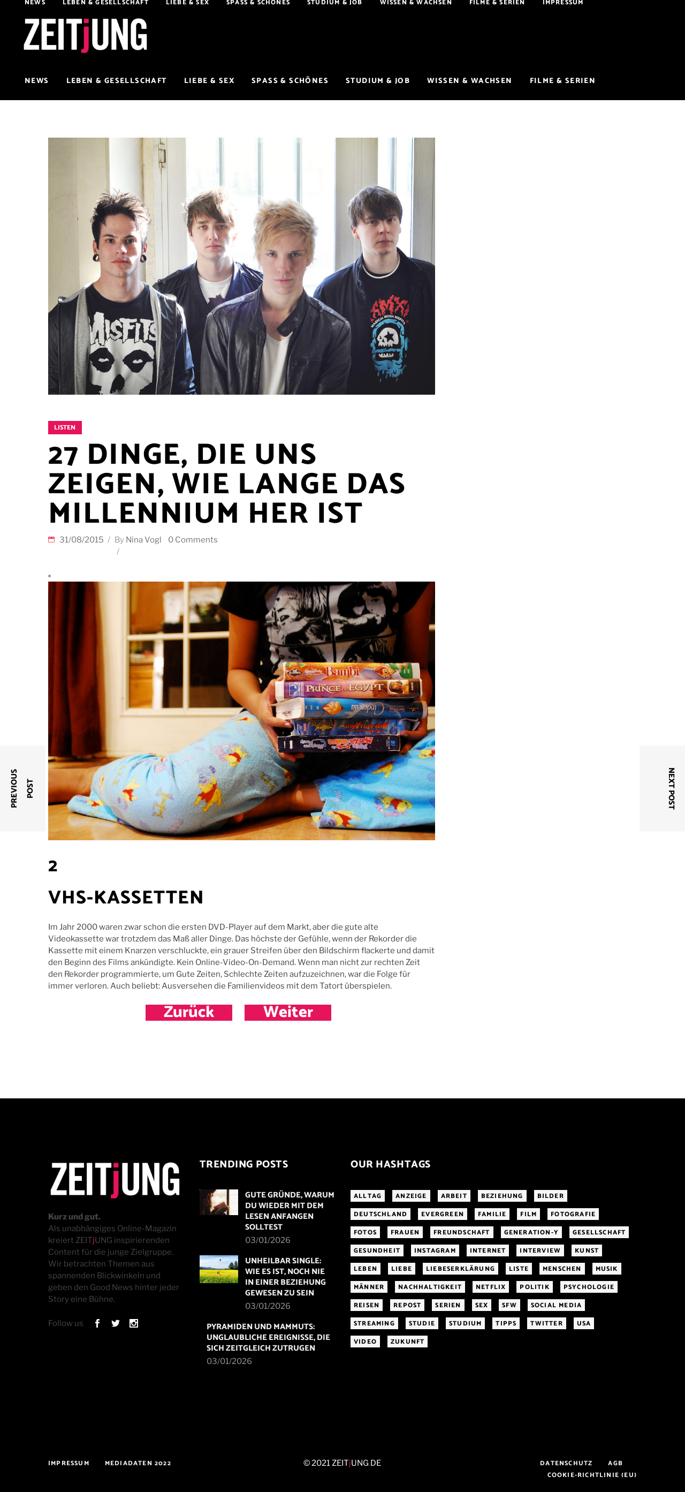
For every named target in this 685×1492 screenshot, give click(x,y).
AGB (615, 1463)
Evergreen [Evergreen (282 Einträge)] (442, 1214)
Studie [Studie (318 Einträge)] (422, 1323)
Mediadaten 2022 (138, 1463)
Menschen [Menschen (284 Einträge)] (562, 1269)
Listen (64, 428)
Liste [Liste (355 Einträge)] (519, 1269)
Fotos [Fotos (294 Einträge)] (365, 1232)
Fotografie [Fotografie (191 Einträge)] (573, 1214)
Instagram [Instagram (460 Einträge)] (435, 1251)
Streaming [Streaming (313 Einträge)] (374, 1323)
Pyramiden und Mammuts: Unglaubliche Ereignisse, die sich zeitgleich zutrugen (268, 1337)
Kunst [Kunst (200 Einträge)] (587, 1251)
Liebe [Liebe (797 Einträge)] (401, 1269)
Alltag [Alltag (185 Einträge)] (368, 1196)
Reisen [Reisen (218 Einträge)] (366, 1305)
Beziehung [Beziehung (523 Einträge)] (502, 1196)
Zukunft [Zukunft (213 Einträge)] (407, 1342)
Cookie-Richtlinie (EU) (592, 1475)
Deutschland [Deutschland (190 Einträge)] (380, 1214)
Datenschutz (566, 1463)
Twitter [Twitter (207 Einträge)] (546, 1323)
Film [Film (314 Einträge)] (528, 1214)
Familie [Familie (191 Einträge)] (492, 1214)
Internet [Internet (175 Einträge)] (488, 1251)
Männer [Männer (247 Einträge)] (369, 1287)
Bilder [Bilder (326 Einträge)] (550, 1196)
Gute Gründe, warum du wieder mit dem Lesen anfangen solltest (289, 1211)
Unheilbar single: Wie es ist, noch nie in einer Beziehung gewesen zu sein (285, 1277)
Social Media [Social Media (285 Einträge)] (556, 1305)
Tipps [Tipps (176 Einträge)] (506, 1323)
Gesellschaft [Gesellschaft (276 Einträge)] (599, 1232)
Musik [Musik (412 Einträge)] (607, 1269)
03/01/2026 (268, 1240)
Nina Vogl (144, 540)
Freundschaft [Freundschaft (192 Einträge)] (461, 1232)
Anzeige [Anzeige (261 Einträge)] (411, 1196)
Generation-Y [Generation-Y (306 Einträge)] (531, 1232)
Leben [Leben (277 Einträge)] (365, 1269)
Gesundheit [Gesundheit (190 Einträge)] (377, 1251)
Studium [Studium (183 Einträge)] (465, 1323)
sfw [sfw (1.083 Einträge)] (509, 1305)
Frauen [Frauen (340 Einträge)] (405, 1232)
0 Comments (193, 540)
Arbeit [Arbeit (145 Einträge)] (454, 1196)
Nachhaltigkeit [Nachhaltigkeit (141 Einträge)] (430, 1287)
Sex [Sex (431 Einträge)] (482, 1305)
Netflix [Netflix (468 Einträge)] (491, 1287)
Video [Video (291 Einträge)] (365, 1342)
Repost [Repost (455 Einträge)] (407, 1305)
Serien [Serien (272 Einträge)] (448, 1305)
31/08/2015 (82, 540)
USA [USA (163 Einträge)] (584, 1323)
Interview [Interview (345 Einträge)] (540, 1251)
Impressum (68, 1463)
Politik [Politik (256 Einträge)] (534, 1287)
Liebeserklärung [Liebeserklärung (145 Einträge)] (460, 1269)
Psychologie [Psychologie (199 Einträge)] (589, 1287)
